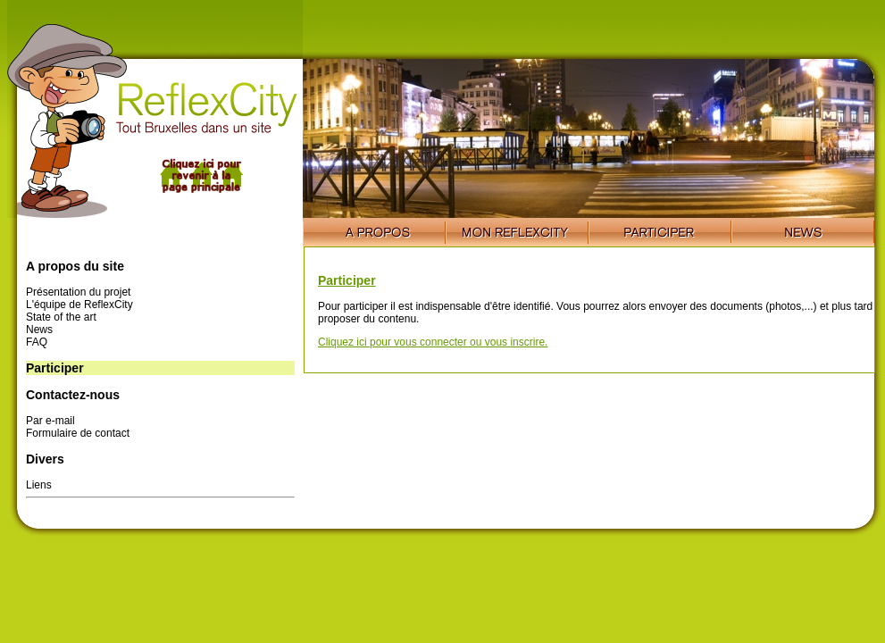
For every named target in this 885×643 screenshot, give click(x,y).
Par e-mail (50, 420)
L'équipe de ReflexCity (79, 304)
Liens (39, 485)
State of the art (61, 317)
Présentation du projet (78, 292)
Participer (347, 280)
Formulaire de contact (77, 433)
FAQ (36, 342)
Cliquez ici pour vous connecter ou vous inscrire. (432, 342)
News (39, 329)
